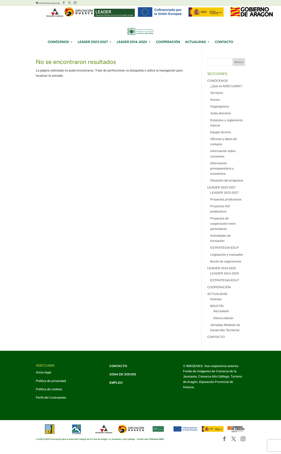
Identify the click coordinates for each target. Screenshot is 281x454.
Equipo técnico (220, 132)
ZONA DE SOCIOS (122, 374)
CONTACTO (224, 42)
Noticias (216, 299)
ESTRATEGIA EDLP (224, 247)
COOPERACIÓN (168, 42)
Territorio (216, 93)
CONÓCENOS (58, 42)
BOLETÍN (217, 306)
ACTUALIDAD (195, 42)
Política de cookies (49, 389)
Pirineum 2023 (156, 439)
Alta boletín (221, 311)
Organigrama (219, 106)
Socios (215, 99)
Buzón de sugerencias (225, 261)
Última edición (223, 318)
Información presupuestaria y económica (222, 168)
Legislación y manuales (226, 254)
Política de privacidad (51, 381)
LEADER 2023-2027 (93, 42)
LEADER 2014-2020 (132, 42)
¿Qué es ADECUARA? (226, 86)
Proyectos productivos (225, 199)
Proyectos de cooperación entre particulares (223, 223)
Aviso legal (43, 372)
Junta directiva (220, 113)
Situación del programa (226, 180)
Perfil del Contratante (51, 397)
